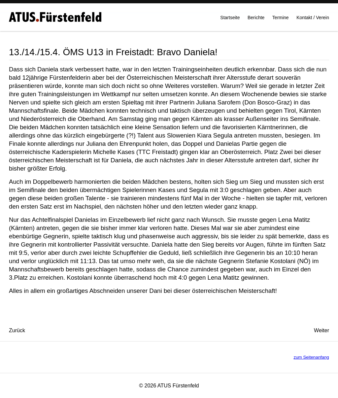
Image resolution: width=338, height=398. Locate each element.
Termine (280, 20)
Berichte (256, 20)
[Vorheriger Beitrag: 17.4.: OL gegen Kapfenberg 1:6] (17, 330)
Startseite (230, 20)
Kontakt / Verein (312, 20)
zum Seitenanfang (311, 357)
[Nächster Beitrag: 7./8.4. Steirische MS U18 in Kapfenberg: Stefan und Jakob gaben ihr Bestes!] (321, 330)
